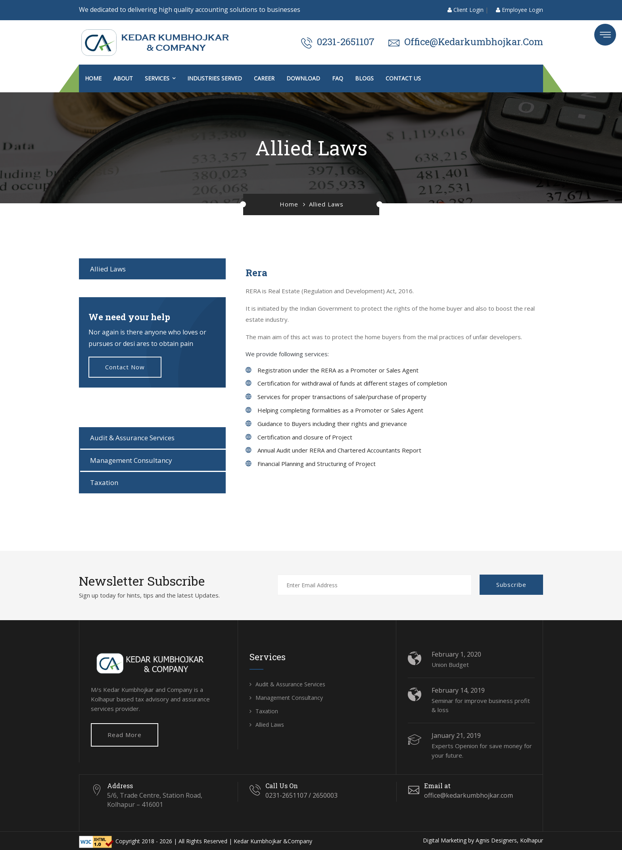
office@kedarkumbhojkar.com (473, 41)
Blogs (364, 78)
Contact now (125, 367)
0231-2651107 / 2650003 (301, 795)
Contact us (403, 78)
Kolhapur (531, 840)
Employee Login (519, 9)
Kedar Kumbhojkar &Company (273, 841)
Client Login (465, 9)
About (123, 78)
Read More (125, 735)
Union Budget (450, 665)
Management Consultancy (131, 460)
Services (157, 78)
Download (303, 78)
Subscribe (511, 584)
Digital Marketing (444, 840)
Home (93, 78)
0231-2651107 (345, 41)
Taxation (104, 482)
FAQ (337, 78)
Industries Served (214, 78)
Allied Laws (108, 268)
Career (264, 78)
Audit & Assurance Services (132, 437)
